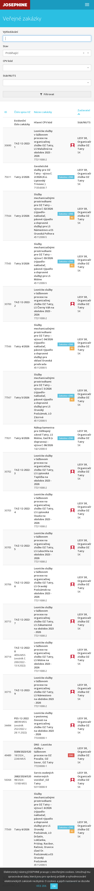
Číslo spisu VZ (22, 112)
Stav (5, 46)
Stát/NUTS (9, 75)
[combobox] (47, 53)
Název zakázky (43, 112)
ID (5, 112)
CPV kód (8, 61)
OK (54, 886)
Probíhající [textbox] (44, 53)
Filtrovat (47, 94)
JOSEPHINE (15, 4)
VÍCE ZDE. (41, 886)
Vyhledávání (10, 32)
